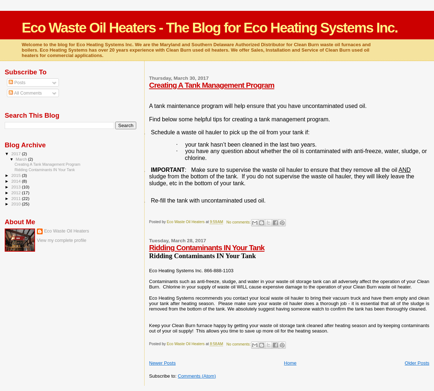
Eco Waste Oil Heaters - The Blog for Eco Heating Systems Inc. (210, 27)
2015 (16, 175)
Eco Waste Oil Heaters (66, 231)
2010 (16, 203)
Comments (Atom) (197, 376)
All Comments (25, 93)
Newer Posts (162, 363)
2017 (16, 153)
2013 (16, 186)
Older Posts (417, 363)
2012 (16, 192)
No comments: (239, 222)
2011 (16, 198)
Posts (17, 82)
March (22, 159)
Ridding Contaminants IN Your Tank (207, 247)
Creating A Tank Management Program (212, 85)
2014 (16, 181)
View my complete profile (61, 240)
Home (290, 363)
